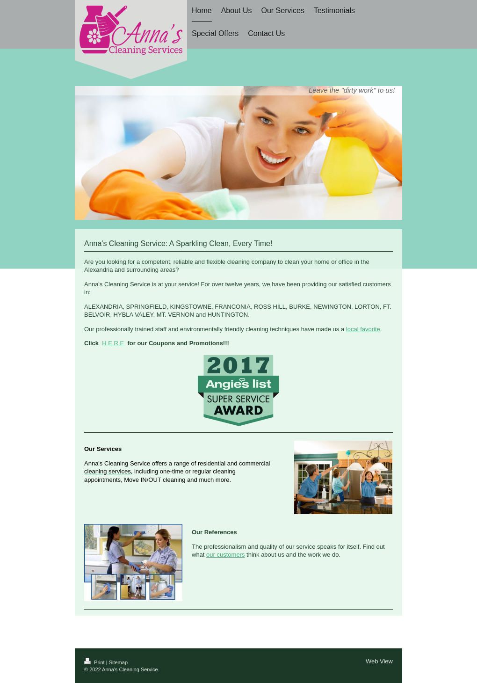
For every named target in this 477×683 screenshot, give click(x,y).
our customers (225, 554)
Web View (379, 661)
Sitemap (118, 662)
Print (95, 662)
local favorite (363, 329)
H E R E (113, 343)
